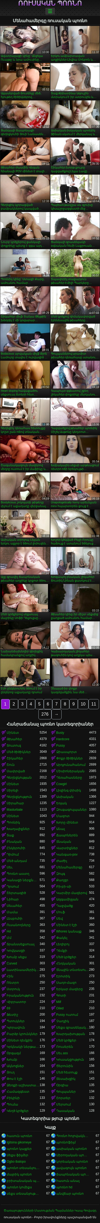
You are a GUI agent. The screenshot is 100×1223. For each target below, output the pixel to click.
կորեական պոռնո (72, 1161)
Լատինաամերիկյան (23, 970)
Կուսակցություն (70, 1059)
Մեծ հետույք (67, 1072)
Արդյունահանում (71, 765)
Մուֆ (60, 912)
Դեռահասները (69, 777)
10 (83, 704)
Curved (12, 963)
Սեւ (10, 867)
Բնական (14, 842)
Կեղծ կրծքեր (18, 1111)
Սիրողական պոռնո (72, 1155)
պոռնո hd (64, 1187)
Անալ (60, 829)
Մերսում (63, 1104)
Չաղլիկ (62, 1021)
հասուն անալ (67, 1181)
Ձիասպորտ (66, 752)
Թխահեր (14, 739)
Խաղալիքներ (18, 829)
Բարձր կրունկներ (22, 1034)
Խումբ (12, 1059)
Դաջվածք (64, 906)
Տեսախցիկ (65, 1079)
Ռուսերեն (64, 1047)
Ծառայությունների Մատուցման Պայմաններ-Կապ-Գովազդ (50, 1210)
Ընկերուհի (16, 848)
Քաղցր (62, 880)
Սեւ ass (62, 1053)
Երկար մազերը (69, 989)
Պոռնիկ (13, 822)
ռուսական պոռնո (50, 3)
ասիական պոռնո (71, 1149)
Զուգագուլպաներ (71, 810)
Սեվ (59, 918)
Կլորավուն (16, 1027)
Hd (9, 931)
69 (8, 1008)
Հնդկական (66, 963)
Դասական (65, 1111)
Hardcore (62, 739)
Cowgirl (61, 784)
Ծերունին (64, 1066)
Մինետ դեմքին (20, 1040)
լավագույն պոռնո (71, 1168)
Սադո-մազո (66, 983)
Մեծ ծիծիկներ (19, 752)
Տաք (10, 835)
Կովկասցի (16, 950)
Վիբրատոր (16, 1002)
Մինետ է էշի (66, 925)
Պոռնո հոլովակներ (72, 1136)
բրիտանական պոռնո (23, 1181)
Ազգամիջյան (67, 899)
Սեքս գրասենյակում (72, 1027)
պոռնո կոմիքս (19, 1187)
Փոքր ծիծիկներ (69, 758)
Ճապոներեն (67, 835)
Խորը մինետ (67, 822)
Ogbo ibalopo (16, 1161)
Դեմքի (61, 950)
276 (45, 714)
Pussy (60, 745)
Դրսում (13, 886)
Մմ (9, 938)
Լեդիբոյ (62, 944)
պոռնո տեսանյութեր (23, 1168)
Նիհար (13, 899)
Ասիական (65, 797)
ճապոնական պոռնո (72, 1174)
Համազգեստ (18, 1091)
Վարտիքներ (67, 848)
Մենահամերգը (69, 867)
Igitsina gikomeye (19, 1142)
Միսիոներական (70, 771)
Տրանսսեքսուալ (20, 944)
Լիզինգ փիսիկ (68, 790)
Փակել (61, 938)
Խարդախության (70, 1034)
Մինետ (13, 733)
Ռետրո (13, 983)
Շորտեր (63, 1098)
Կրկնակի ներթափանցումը (23, 1047)
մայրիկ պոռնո (19, 1174)
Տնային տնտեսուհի (72, 970)
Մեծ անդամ (17, 861)
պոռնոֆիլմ (66, 1142)
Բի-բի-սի (63, 886)
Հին (10, 976)
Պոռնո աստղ (18, 874)
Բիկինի (13, 1098)
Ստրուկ (13, 989)
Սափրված (16, 771)
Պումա (12, 1104)
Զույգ (60, 874)
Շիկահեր (15, 758)
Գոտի (61, 995)
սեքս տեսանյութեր (23, 1193)
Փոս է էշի (14, 1079)
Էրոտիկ (63, 976)
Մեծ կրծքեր (66, 957)
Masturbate (15, 810)
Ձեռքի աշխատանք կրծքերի (23, 1085)
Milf (58, 1002)
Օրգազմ (14, 1053)
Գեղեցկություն (19, 797)
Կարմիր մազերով (71, 893)
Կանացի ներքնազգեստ (23, 880)
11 (93, 704)
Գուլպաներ (66, 1091)
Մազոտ (63, 816)
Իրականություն (20, 995)
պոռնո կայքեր (19, 1149)
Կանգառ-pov (67, 854)
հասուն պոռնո (19, 1136)
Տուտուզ (14, 745)
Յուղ (11, 1072)
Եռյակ (61, 803)
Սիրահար (15, 803)
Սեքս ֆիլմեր (17, 1155)
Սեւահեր (14, 906)
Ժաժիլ (61, 861)
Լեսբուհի (14, 918)
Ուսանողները (19, 925)
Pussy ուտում (67, 1015)
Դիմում (13, 854)
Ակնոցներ (15, 1066)
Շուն (11, 765)
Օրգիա (62, 1085)
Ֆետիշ (12, 1015)
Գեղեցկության (19, 777)
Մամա (12, 912)
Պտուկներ (16, 1021)
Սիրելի (12, 790)
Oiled (60, 1008)
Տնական (63, 842)
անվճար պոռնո (70, 1193)
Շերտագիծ (16, 893)
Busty (60, 733)
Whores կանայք (69, 931)
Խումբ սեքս (17, 957)
